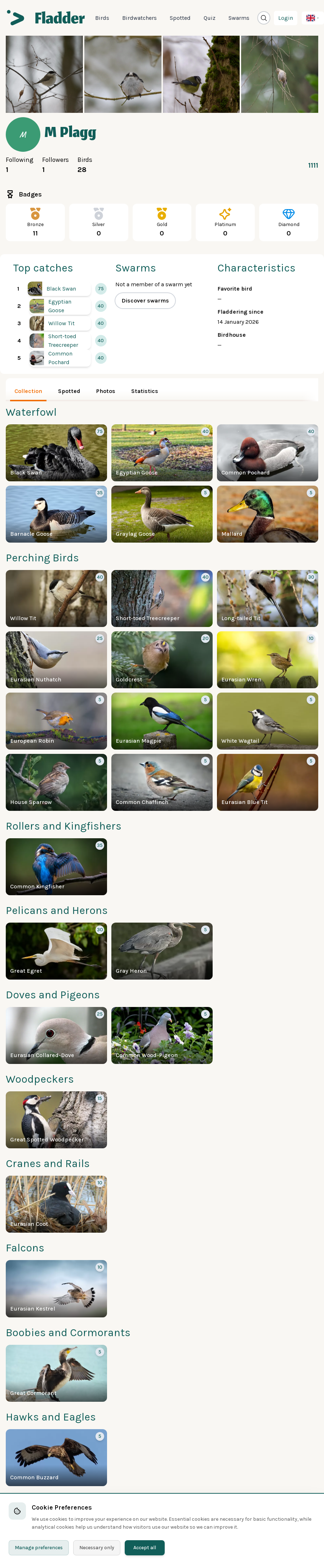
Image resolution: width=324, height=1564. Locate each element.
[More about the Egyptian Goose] (60, 306)
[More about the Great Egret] (56, 951)
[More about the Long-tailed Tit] (267, 598)
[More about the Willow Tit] (60, 323)
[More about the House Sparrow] (56, 782)
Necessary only (96, 1548)
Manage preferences (39, 1548)
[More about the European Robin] (56, 721)
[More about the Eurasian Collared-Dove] (56, 1035)
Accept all (144, 1548)
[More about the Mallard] (267, 514)
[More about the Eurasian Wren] (267, 659)
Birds (102, 17)
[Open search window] (264, 17)
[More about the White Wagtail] (267, 721)
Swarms (238, 17)
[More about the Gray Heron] (162, 951)
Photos (105, 391)
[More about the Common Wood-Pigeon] (162, 1035)
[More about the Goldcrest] (162, 659)
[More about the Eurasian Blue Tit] (267, 782)
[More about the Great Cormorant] (56, 1373)
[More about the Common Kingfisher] (56, 866)
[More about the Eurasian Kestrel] (56, 1288)
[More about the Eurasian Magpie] (162, 721)
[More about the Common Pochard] (60, 358)
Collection (28, 391)
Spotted (180, 17)
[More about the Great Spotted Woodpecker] (56, 1119)
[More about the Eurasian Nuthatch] (56, 659)
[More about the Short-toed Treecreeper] (60, 340)
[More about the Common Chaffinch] (162, 782)
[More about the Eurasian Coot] (56, 1204)
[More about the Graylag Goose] (162, 514)
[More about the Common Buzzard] (56, 1457)
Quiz (210, 17)
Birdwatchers (139, 17)
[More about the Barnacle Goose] (56, 514)
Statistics (144, 391)
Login (285, 17)
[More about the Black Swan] (59, 289)
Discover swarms (145, 300)
